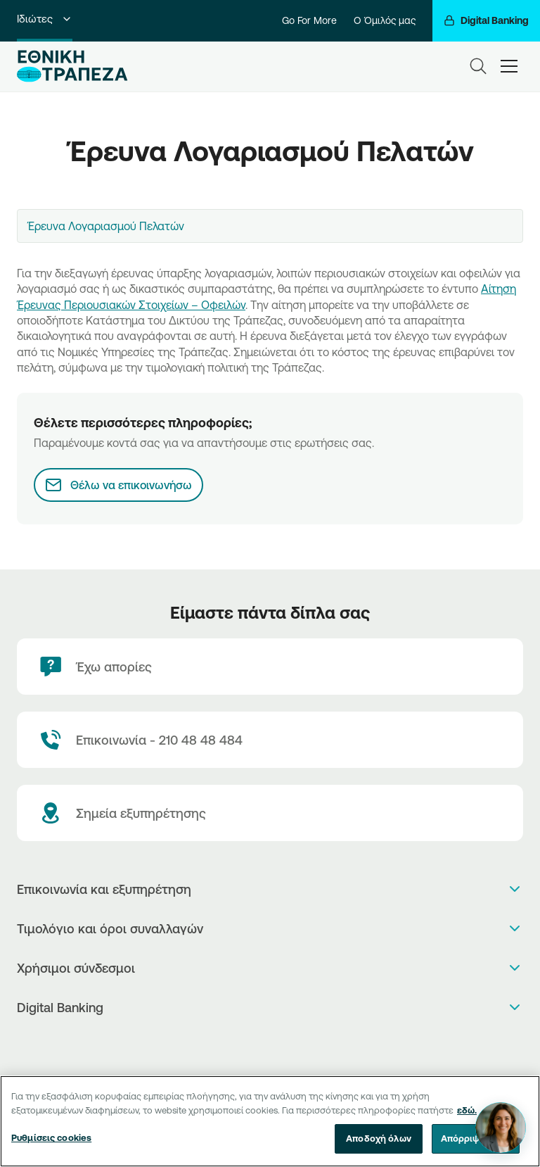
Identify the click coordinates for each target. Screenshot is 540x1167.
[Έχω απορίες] (270, 666)
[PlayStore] (270, 1044)
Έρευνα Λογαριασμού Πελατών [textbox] (105, 226)
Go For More (309, 20)
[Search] (478, 66)
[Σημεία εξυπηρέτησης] (270, 813)
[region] (270, 1121)
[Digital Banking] (486, 21)
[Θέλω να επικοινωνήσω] (118, 485)
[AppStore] (255, 1044)
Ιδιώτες (44, 19)
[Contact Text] (270, 740)
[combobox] (270, 226)
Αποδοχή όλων (378, 1138)
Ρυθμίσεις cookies (51, 1137)
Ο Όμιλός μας (385, 20)
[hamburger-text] (509, 66)
